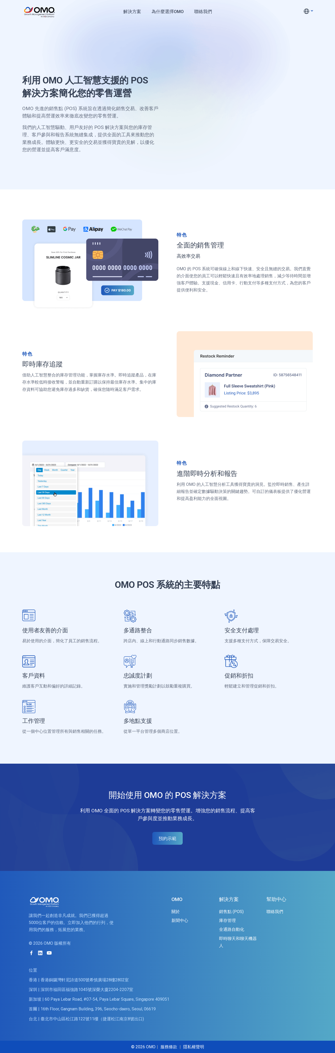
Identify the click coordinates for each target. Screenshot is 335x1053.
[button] (308, 11)
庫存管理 (227, 920)
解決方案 (132, 11)
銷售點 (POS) (231, 911)
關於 (175, 911)
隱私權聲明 (193, 1046)
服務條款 (168, 1046)
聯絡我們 (203, 11)
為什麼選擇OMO (168, 11)
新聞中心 (179, 920)
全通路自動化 (231, 929)
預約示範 (167, 838)
